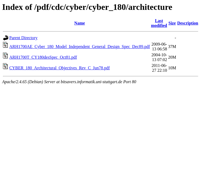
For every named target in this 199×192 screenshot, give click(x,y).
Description (187, 23)
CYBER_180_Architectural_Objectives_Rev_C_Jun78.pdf (59, 68)
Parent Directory (23, 37)
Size (172, 23)
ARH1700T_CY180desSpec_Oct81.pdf (43, 57)
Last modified (159, 23)
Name (79, 23)
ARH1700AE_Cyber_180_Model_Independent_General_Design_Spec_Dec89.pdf (79, 46)
